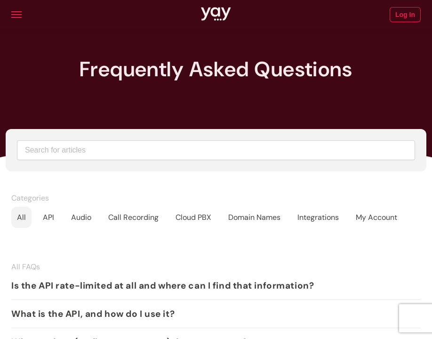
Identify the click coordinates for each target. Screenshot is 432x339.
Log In (405, 14)
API (48, 217)
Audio (81, 217)
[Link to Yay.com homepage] (216, 15)
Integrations (318, 217)
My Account (376, 217)
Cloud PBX (193, 217)
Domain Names (254, 217)
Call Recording (133, 217)
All (21, 217)
